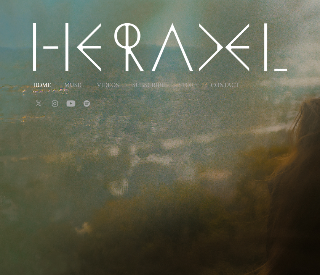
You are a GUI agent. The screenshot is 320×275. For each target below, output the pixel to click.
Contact (225, 85)
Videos (108, 85)
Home (42, 85)
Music (74, 85)
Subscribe (148, 85)
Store (188, 85)
